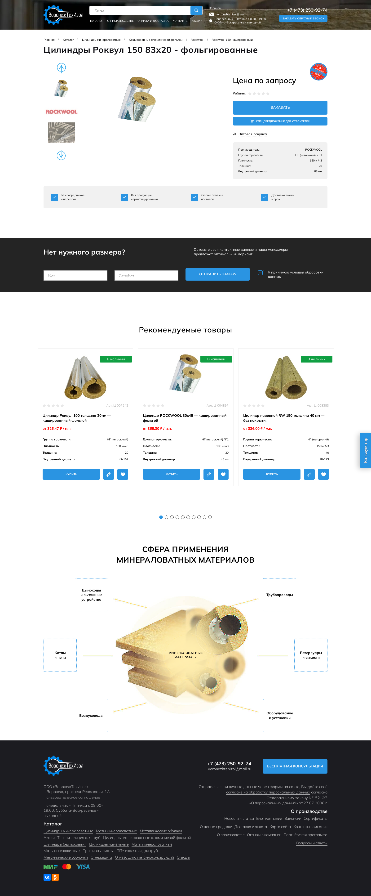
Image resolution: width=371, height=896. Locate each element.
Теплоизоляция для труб (78, 837)
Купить (71, 474)
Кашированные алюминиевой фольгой (155, 39)
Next (61, 155)
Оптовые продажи (216, 826)
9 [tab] (204, 517)
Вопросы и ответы (311, 843)
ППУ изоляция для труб (137, 850)
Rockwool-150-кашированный (232, 39)
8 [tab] (199, 517)
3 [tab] (172, 517)
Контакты (180, 20)
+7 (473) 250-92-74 (307, 10)
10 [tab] (210, 517)
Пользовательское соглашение (72, 797)
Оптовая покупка (252, 134)
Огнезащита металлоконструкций (144, 857)
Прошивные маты (98, 850)
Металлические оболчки (161, 831)
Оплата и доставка (153, 20)
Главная (49, 39)
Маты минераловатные (116, 831)
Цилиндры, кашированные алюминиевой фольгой (147, 837)
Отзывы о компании (264, 834)
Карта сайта (280, 826)
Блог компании (269, 818)
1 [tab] (161, 517)
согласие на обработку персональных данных (268, 792)
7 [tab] (193, 517)
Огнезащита (101, 857)
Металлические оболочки (66, 857)
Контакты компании (310, 826)
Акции (197, 20)
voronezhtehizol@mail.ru (232, 14)
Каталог (96, 20)
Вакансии (292, 818)
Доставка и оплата (250, 826)
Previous (61, 68)
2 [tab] (166, 517)
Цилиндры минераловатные (101, 39)
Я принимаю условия (295, 274)
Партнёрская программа (305, 834)
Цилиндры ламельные (108, 844)
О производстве (120, 20)
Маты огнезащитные (62, 850)
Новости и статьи (239, 818)
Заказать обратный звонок (303, 18)
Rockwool (197, 39)
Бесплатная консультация (295, 766)
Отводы (183, 857)
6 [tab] (188, 517)
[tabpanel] (85, 417)
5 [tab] (183, 517)
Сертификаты (315, 818)
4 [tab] (177, 517)
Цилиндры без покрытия (65, 844)
